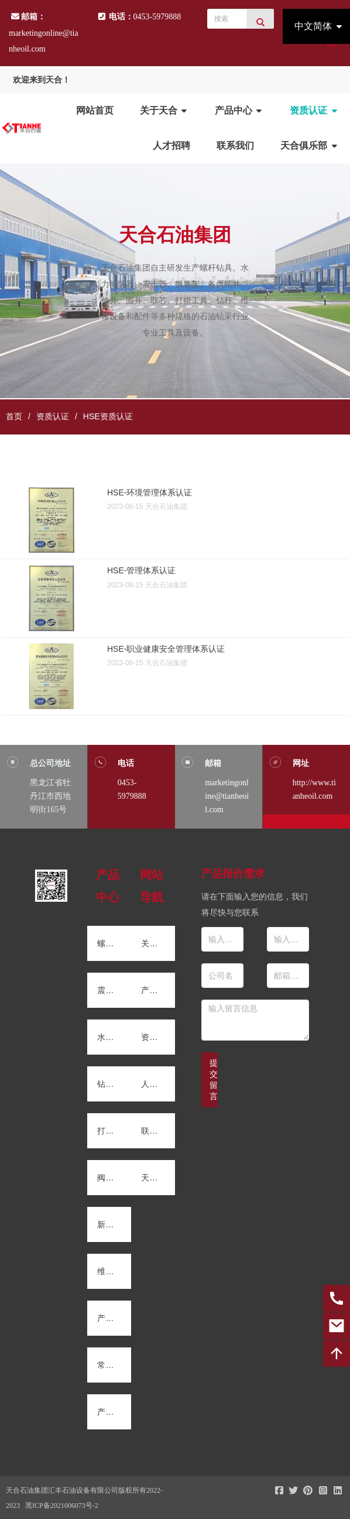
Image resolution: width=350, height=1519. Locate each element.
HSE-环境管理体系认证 (149, 492)
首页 (14, 416)
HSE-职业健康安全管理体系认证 (166, 649)
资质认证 (52, 416)
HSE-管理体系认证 (141, 570)
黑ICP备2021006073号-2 (61, 1505)
